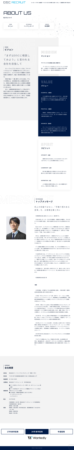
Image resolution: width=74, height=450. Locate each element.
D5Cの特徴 (50, 2)
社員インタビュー (56, 2)
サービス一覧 (45, 2)
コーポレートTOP (34, 2)
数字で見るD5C (68, 2)
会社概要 (40, 2)
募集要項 (62, 2)
